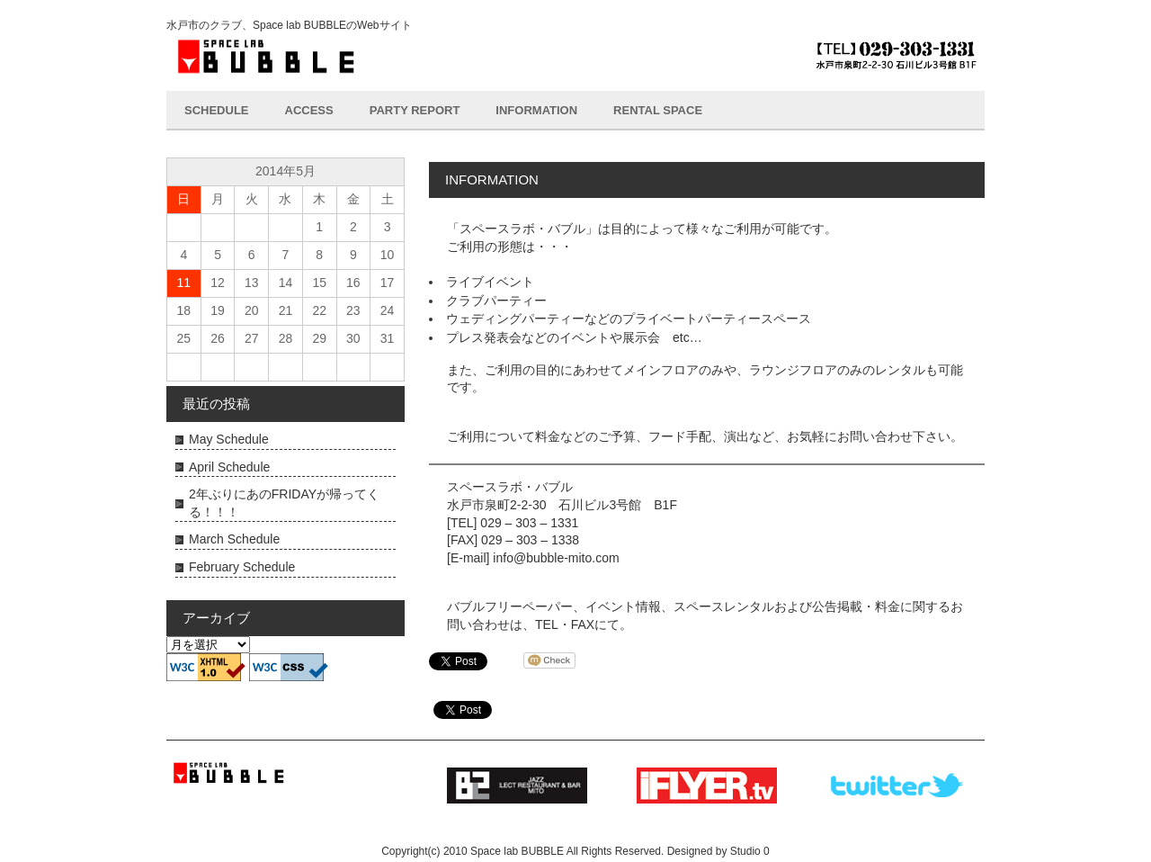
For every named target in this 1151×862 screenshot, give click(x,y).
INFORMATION (536, 110)
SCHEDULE (216, 110)
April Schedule (229, 467)
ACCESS (309, 110)
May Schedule (229, 439)
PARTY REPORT (415, 110)
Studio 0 (750, 851)
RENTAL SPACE (657, 110)
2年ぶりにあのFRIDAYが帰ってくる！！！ (284, 503)
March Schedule (234, 539)
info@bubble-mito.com (556, 558)
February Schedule (242, 567)
